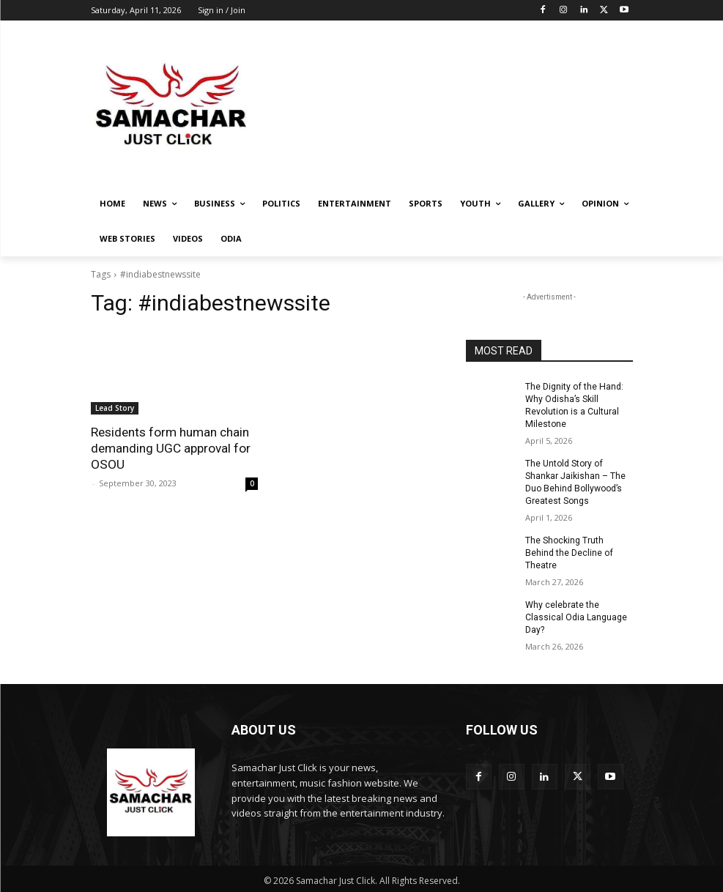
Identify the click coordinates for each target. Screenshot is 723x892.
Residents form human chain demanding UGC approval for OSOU (171, 448)
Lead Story (114, 408)
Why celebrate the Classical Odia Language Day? (576, 615)
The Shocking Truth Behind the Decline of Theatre (568, 551)
